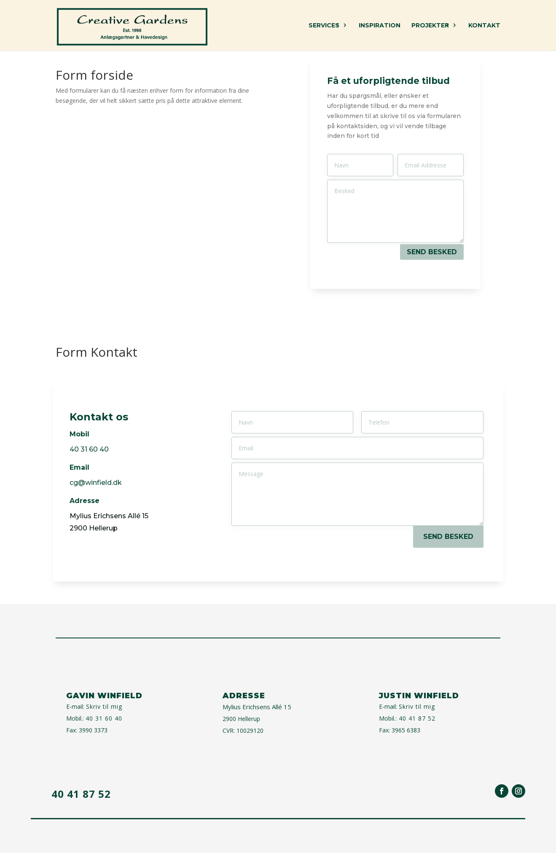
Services (324, 25)
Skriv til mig (104, 706)
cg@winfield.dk (96, 483)
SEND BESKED (432, 252)
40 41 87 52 (416, 718)
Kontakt (484, 25)
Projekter (430, 25)
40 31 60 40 (104, 718)
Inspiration (379, 25)
